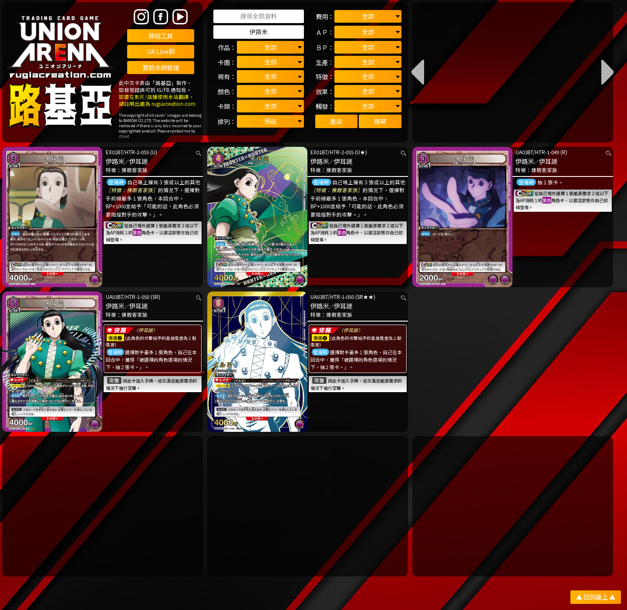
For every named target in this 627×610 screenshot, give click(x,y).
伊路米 (115, 161)
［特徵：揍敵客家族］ (132, 189)
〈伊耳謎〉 (146, 329)
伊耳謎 (138, 161)
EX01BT (114, 152)
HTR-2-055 (137, 152)
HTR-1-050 (137, 296)
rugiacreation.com (174, 103)
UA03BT (524, 152)
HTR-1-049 (547, 152)
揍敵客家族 (134, 169)
